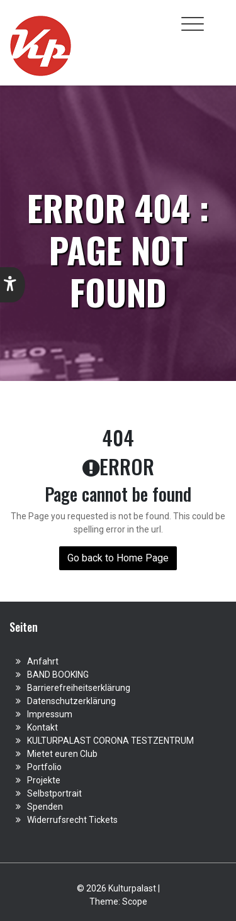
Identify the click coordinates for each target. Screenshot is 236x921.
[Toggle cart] (219, 17)
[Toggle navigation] (192, 23)
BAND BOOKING (58, 675)
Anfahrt (43, 661)
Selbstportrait (54, 793)
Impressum (49, 714)
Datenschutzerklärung (71, 701)
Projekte (43, 780)
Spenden (45, 807)
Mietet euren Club (62, 754)
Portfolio (44, 767)
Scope (134, 901)
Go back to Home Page (118, 558)
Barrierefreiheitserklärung (78, 688)
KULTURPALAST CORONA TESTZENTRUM (110, 741)
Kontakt (42, 727)
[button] (12, 284)
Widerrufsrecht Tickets (72, 820)
